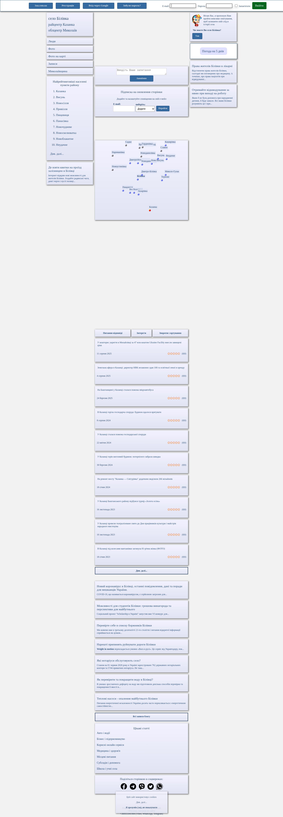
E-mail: (179, 6)
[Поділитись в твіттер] (150, 788)
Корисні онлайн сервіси (110, 746)
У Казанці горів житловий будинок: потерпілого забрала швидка (128, 457)
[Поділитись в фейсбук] (124, 788)
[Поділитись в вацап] (159, 788)
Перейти (162, 109)
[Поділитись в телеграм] (132, 788)
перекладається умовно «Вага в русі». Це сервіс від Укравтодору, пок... (141, 648)
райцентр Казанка (61, 24)
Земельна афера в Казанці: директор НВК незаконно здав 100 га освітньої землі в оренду (140, 368)
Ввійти (259, 5)
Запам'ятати (242, 5)
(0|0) (184, 354)
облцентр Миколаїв (62, 30)
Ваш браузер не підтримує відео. (141, 129)
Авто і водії (103, 734)
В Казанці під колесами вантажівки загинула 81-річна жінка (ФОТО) (131, 549)
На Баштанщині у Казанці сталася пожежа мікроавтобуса (125, 391)
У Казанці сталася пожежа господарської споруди (121, 435)
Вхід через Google (98, 5)
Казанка (61, 91)
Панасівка (62, 120)
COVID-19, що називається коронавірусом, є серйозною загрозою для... (141, 591)
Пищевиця (62, 115)
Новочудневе (64, 126)
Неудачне (62, 144)
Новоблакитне (65, 138)
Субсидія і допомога (108, 763)
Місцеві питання (106, 758)
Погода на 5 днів (213, 51)
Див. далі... (141, 802)
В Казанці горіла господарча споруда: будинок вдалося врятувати (129, 413)
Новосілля (62, 103)
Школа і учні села (107, 769)
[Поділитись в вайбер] (141, 788)
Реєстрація (68, 5)
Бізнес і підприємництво (111, 740)
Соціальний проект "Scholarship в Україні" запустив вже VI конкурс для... (141, 610)
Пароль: (215, 6)
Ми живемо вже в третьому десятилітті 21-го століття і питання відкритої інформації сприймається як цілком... (141, 630)
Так (197, 36)
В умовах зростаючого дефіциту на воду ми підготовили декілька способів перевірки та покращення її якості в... (141, 684)
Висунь (60, 97)
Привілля (61, 109)
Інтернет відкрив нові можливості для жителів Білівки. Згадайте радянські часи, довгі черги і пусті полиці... (69, 174)
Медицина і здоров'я (108, 752)
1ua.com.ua (41, 5)
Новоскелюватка (66, 132)
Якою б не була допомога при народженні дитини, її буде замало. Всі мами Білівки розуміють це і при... (213, 96)
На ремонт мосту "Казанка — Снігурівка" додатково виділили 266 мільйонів (134, 480)
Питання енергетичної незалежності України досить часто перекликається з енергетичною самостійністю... (141, 703)
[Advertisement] (141, 39)
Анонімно (141, 80)
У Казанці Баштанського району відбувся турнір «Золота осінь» (128, 502)
